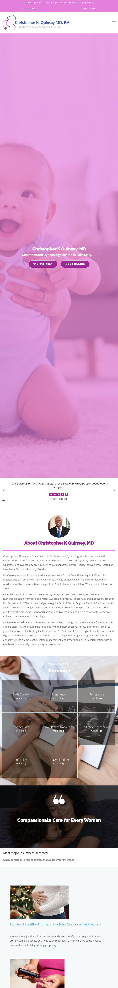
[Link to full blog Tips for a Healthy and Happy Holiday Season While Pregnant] (59, 892)
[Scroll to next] (113, 491)
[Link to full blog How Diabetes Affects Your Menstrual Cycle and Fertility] (59, 936)
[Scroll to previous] (5, 491)
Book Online (75, 264)
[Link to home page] (50, 23)
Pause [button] (3, 500)
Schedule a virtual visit (81, 2)
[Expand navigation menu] (113, 23)
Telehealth (46, 2)
